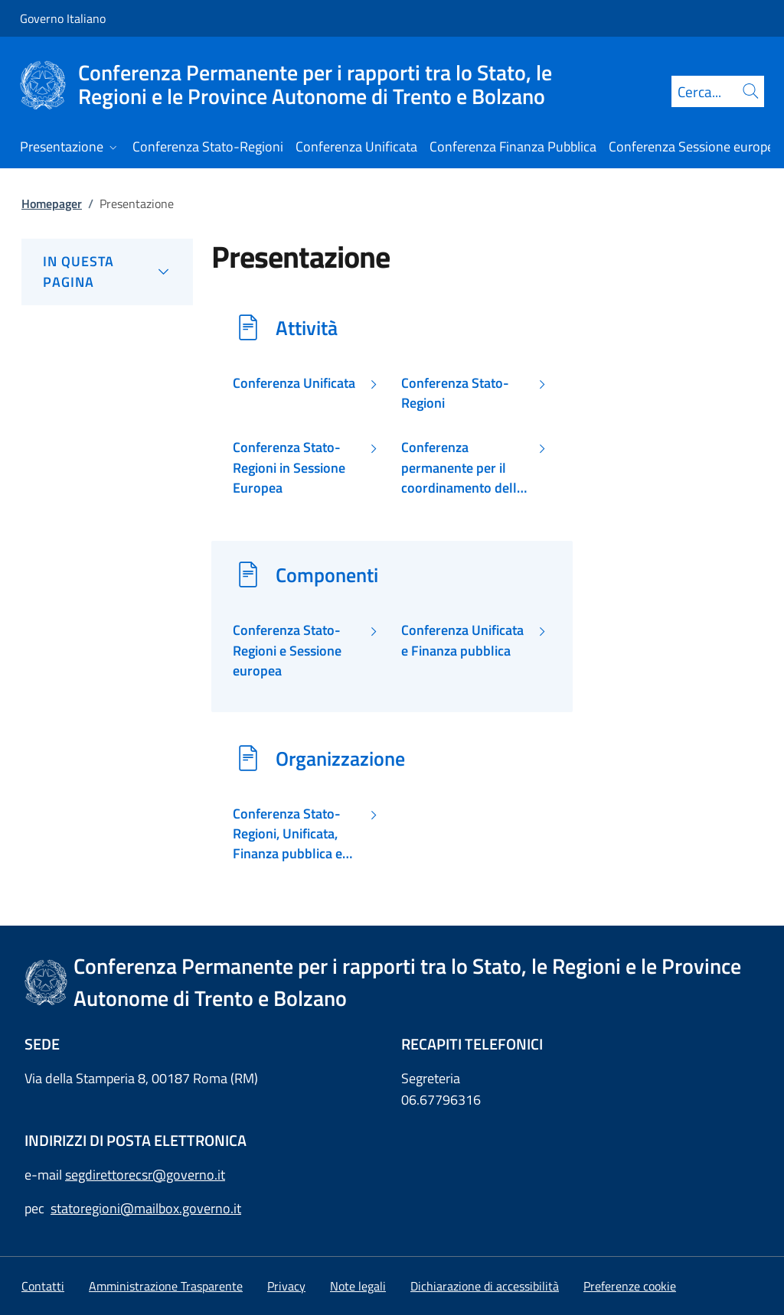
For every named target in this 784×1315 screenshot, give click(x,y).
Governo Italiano (63, 18)
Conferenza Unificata (294, 383)
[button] (629, 1286)
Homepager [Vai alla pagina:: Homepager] (51, 203)
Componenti (327, 574)
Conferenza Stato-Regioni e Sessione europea (287, 650)
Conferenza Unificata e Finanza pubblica (462, 640)
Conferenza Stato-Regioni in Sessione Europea (289, 468)
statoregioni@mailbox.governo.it (146, 1208)
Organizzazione (340, 758)
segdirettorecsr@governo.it (145, 1174)
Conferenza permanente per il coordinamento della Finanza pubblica (462, 468)
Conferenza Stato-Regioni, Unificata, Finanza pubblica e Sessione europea (287, 834)
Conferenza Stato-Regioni (455, 393)
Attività (307, 327)
